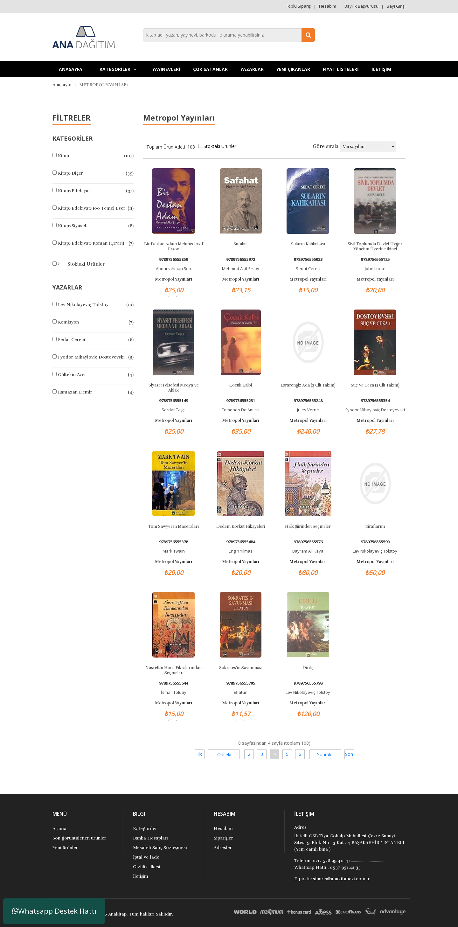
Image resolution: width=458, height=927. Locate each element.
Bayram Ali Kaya (307, 551)
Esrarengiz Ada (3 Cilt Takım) (308, 385)
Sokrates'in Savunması (240, 667)
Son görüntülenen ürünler (79, 838)
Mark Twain (174, 551)
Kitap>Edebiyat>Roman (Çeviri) (91, 243)
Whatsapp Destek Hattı (54, 911)
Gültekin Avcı (72, 374)
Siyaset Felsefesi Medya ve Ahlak (174, 387)
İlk (200, 754)
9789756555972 (240, 259)
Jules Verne (308, 410)
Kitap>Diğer (70, 173)
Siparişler (223, 838)
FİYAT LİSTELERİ (341, 69)
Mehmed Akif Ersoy (240, 268)
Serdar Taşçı (173, 410)
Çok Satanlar (210, 69)
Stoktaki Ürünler (85, 264)
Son (349, 754)
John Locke (375, 268)
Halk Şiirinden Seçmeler (308, 526)
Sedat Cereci (71, 339)
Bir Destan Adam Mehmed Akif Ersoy (173, 246)
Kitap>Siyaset (72, 225)
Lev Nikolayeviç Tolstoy (83, 304)
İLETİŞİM (381, 69)
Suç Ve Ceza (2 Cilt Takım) (375, 385)
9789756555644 (173, 683)
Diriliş (307, 667)
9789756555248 (308, 400)
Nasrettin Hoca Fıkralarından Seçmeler (173, 670)
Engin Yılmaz (241, 551)
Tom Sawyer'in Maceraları (173, 526)
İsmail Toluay (173, 692)
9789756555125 (375, 259)
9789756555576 (308, 542)
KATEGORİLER (118, 69)
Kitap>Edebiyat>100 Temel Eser (91, 208)
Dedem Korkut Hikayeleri (240, 526)
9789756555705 (240, 683)
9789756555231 (240, 400)
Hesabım (327, 6)
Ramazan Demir (75, 392)
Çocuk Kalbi (240, 385)
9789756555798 (308, 683)
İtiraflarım (375, 526)
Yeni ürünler (65, 847)
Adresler (223, 847)
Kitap (63, 155)
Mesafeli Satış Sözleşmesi (160, 847)
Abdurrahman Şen (173, 268)
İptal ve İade (146, 857)
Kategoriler (145, 828)
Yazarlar (252, 69)
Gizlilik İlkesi (146, 866)
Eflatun (240, 692)
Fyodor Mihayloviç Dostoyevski (91, 357)
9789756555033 (308, 259)
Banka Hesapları (150, 838)
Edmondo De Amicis (241, 410)
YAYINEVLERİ (166, 69)
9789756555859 (173, 259)
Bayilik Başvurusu (361, 6)
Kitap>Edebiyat (74, 190)
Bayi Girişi (396, 6)
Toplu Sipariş (298, 6)
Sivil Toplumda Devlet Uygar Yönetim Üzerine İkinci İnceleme (375, 246)
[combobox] (229, 35)
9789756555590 (375, 542)
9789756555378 (173, 542)
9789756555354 (375, 400)
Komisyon (68, 322)
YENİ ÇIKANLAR (293, 69)
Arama (59, 828)
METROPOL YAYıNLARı (103, 84)
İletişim (140, 876)
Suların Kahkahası (308, 244)
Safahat (240, 244)
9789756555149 (173, 400)
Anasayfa (70, 69)
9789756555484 (240, 542)
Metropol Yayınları (173, 279)
